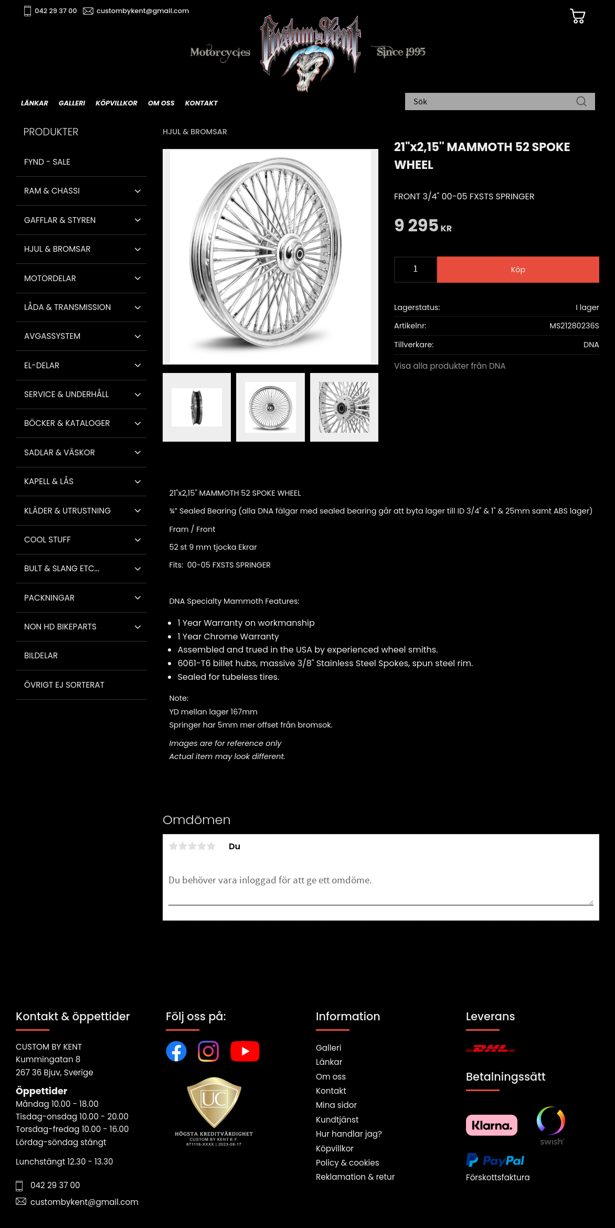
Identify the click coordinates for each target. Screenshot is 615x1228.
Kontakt (331, 1090)
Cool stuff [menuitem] (47, 539)
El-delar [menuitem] (41, 365)
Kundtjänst (337, 1119)
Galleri (328, 1047)
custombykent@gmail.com (143, 10)
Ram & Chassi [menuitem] (52, 190)
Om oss (331, 1076)
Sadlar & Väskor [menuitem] (59, 452)
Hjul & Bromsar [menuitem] (57, 248)
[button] (138, 191)
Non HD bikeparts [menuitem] (60, 626)
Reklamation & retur (355, 1176)
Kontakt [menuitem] (201, 103)
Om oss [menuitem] (161, 103)
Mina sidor (336, 1104)
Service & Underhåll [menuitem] (66, 394)
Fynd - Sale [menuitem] (47, 161)
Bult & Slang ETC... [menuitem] (61, 568)
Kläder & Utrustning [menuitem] (67, 510)
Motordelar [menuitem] (50, 278)
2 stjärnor (182, 846)
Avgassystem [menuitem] (52, 335)
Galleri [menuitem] (72, 103)
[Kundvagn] (578, 16)
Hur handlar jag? (349, 1133)
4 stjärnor (201, 846)
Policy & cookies (347, 1162)
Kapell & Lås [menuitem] (48, 481)
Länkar (329, 1061)
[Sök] (581, 102)
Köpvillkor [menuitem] (116, 103)
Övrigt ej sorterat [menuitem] (64, 684)
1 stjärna (173, 846)
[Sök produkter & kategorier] (494, 102)
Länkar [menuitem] (34, 103)
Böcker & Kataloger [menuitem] (67, 423)
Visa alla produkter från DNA (450, 365)
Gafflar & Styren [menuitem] (60, 220)
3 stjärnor (192, 846)
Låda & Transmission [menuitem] (67, 307)
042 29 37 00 (56, 10)
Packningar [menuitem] (49, 597)
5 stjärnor (211, 846)
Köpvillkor (335, 1148)
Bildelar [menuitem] (41, 655)
